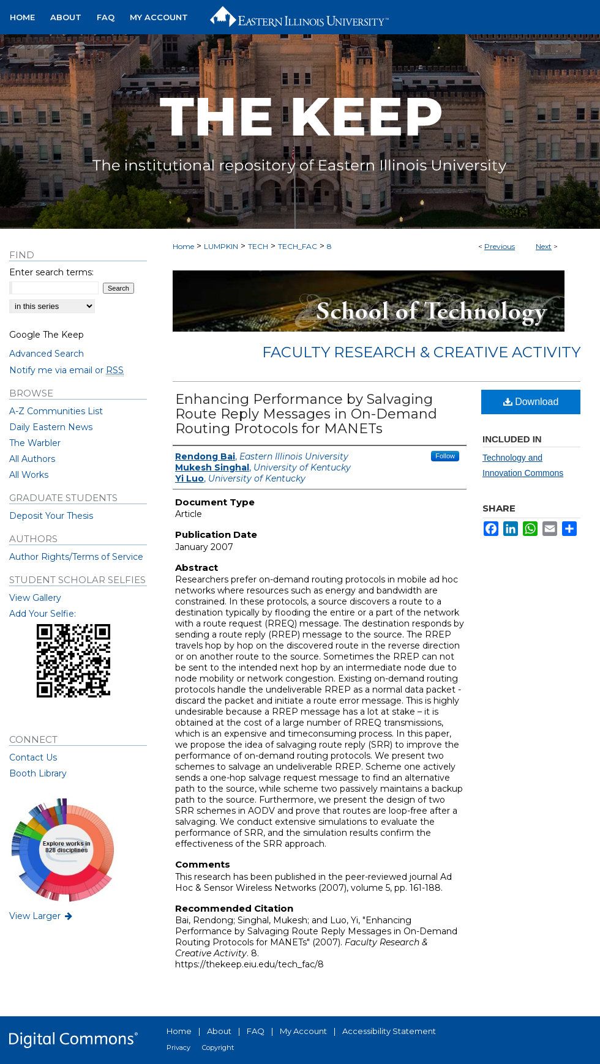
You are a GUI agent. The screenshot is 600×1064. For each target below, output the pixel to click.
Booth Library (38, 773)
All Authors (32, 458)
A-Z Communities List (56, 411)
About (219, 1031)
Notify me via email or (66, 370)
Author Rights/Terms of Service (76, 556)
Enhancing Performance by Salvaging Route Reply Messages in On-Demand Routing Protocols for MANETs (306, 414)
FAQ (255, 1031)
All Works (28, 474)
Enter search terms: (51, 272)
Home (183, 246)
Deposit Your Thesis (51, 515)
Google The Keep (46, 334)
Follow (445, 455)
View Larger (41, 915)
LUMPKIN (221, 246)
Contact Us (33, 757)
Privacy (178, 1047)
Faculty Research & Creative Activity (421, 352)
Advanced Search (46, 353)
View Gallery (35, 597)
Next (544, 246)
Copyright (218, 1047)
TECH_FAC (297, 246)
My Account (303, 1031)
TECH (258, 246)
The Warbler (35, 442)
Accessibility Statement (389, 1031)
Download (531, 401)
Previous (499, 246)
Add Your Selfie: (42, 613)
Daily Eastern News (50, 427)
